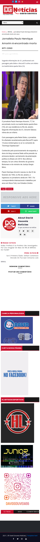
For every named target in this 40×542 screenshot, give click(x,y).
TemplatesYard (32, 536)
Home (4, 32)
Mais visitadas (20, 512)
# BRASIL (9, 189)
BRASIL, (16, 54)
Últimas (7, 512)
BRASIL (10, 32)
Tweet (11, 206)
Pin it (12, 211)
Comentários (33, 512)
